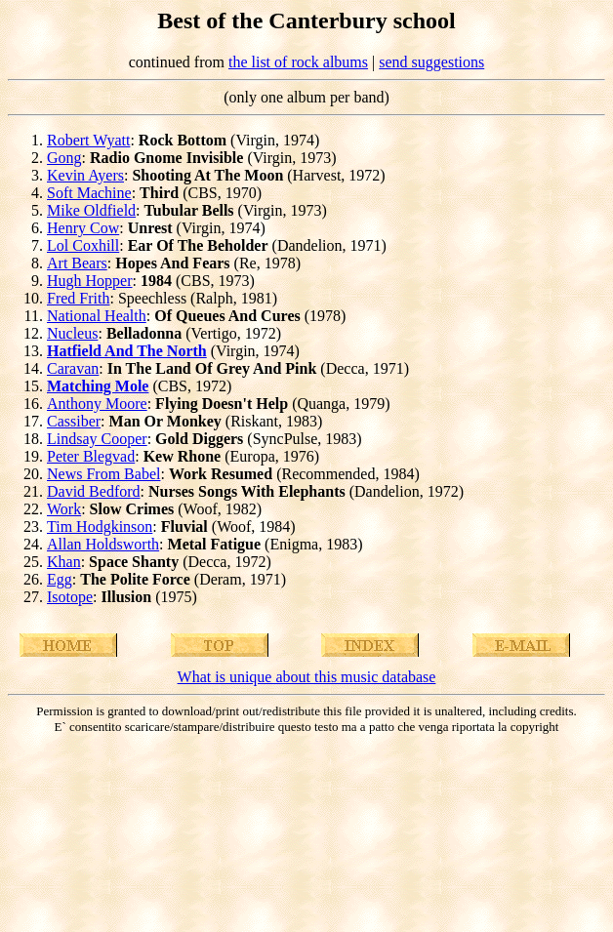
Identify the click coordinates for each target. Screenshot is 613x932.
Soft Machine (89, 192)
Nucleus (72, 333)
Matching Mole (97, 386)
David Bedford (94, 491)
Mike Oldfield (91, 210)
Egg (59, 579)
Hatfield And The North (127, 351)
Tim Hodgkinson (99, 526)
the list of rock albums (298, 62)
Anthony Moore (97, 403)
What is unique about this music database (307, 677)
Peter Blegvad (91, 456)
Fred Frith (78, 298)
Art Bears (77, 263)
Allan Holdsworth (103, 544)
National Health (96, 315)
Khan (64, 561)
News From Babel (103, 474)
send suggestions (431, 62)
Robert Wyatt (88, 140)
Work (64, 509)
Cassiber (74, 421)
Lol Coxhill (83, 245)
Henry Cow (83, 228)
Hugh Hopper (90, 280)
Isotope (70, 596)
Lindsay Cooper (97, 438)
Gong (64, 157)
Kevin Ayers (85, 175)
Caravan (73, 368)
